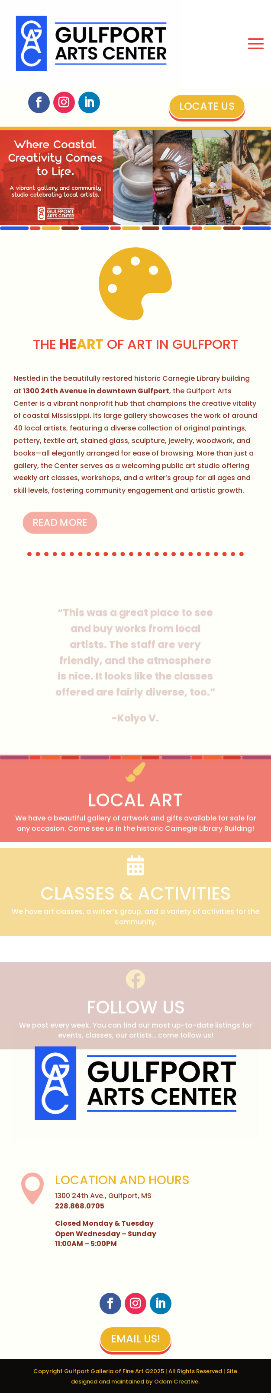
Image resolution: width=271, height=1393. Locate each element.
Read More (52, 522)
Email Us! (135, 1339)
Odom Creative (176, 1381)
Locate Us (207, 106)
